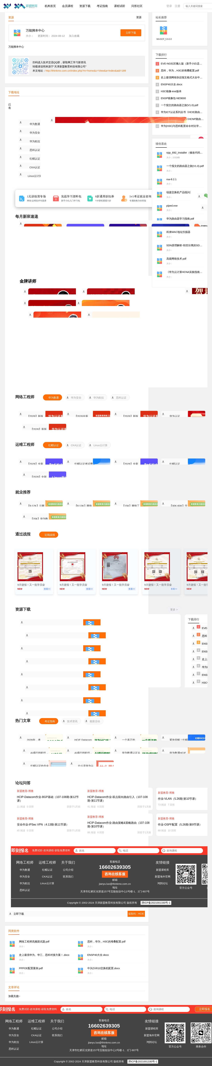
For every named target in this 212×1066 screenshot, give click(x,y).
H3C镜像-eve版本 (171, 91)
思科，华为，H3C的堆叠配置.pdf (94, 638)
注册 (177, 6)
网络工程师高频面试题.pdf (89, 625)
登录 (169, 6)
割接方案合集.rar (94, 690)
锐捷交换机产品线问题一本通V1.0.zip (89, 703)
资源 (138, 17)
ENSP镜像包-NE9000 (173, 98)
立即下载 (131, 32)
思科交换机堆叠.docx (94, 716)
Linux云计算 (35, 175)
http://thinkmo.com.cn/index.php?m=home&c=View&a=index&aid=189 (86, 70)
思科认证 (35, 149)
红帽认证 (35, 158)
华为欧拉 (35, 141)
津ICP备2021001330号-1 (155, 902)
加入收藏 (74, 35)
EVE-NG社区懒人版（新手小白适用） (183, 63)
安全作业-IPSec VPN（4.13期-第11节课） (43, 824)
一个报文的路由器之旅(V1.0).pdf (179, 105)
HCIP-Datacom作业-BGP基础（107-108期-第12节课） (48, 799)
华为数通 (35, 124)
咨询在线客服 (115, 874)
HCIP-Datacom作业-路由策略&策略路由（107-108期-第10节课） (118, 824)
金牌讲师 (28, 281)
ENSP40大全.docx (94, 664)
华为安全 (35, 132)
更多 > (174, 609)
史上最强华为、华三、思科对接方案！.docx (89, 651)
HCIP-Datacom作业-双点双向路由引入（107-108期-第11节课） (117, 799)
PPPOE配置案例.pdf (89, 677)
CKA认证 (34, 167)
